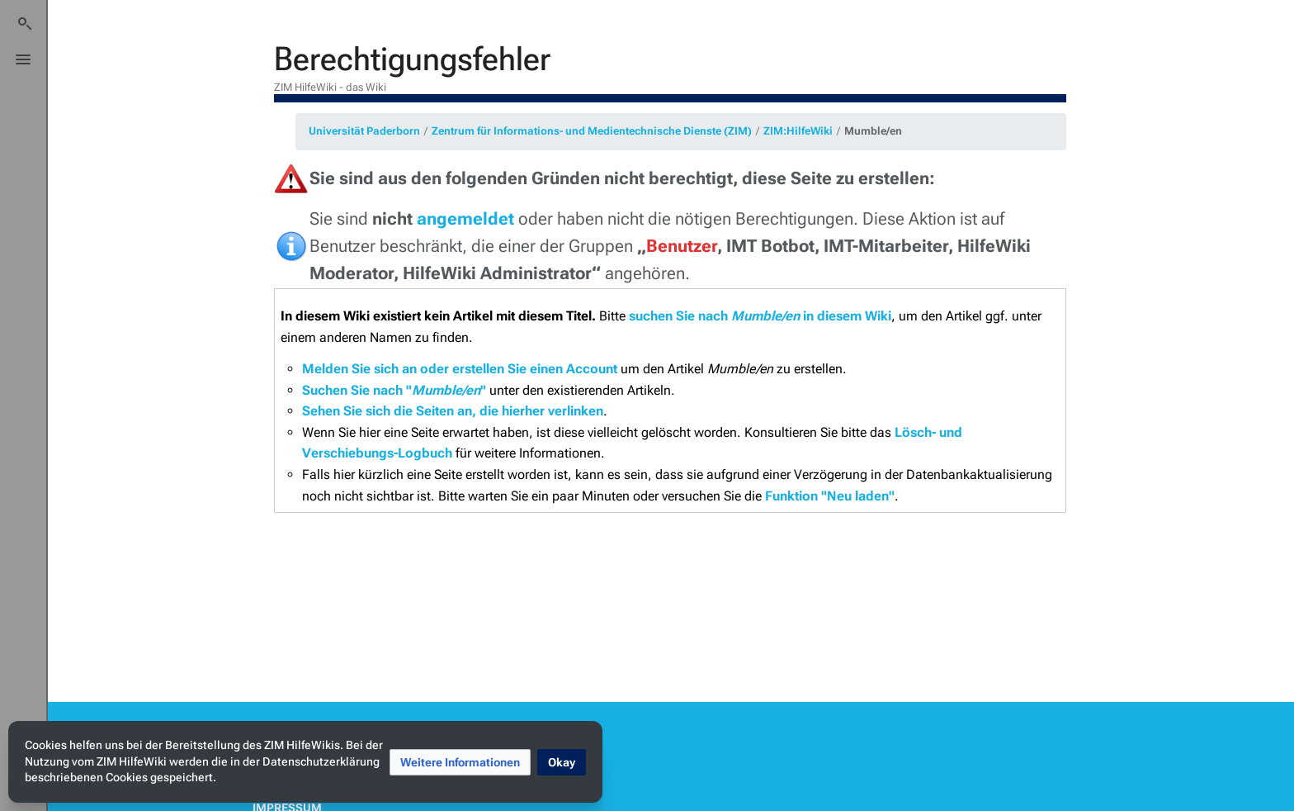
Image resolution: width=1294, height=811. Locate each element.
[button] (460, 762)
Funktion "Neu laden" (830, 496)
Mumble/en (873, 131)
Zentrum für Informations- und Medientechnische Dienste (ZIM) (592, 131)
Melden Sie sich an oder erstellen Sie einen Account (459, 369)
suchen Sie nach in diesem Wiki (760, 316)
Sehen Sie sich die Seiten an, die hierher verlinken (452, 411)
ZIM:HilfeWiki (798, 131)
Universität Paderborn (364, 131)
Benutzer (681, 246)
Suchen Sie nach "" (394, 390)
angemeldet (465, 219)
